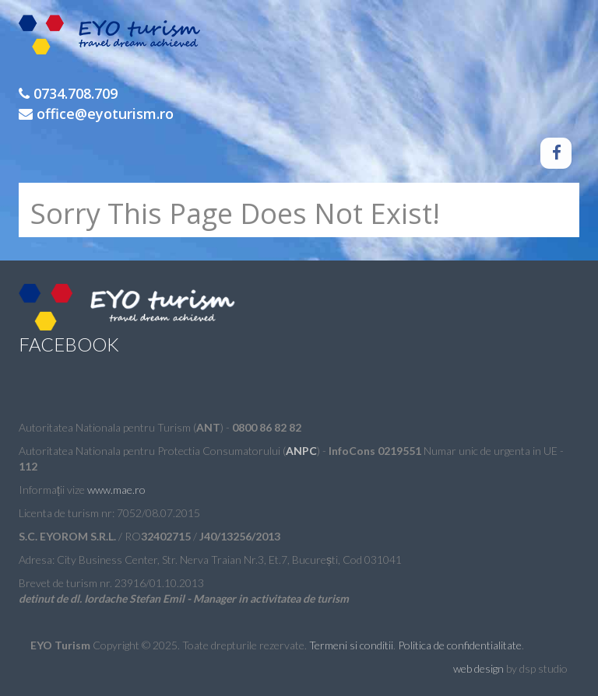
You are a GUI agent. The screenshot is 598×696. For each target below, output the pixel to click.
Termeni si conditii (351, 645)
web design (478, 668)
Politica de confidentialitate (460, 645)
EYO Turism (115, 39)
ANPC (301, 450)
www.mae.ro (116, 489)
